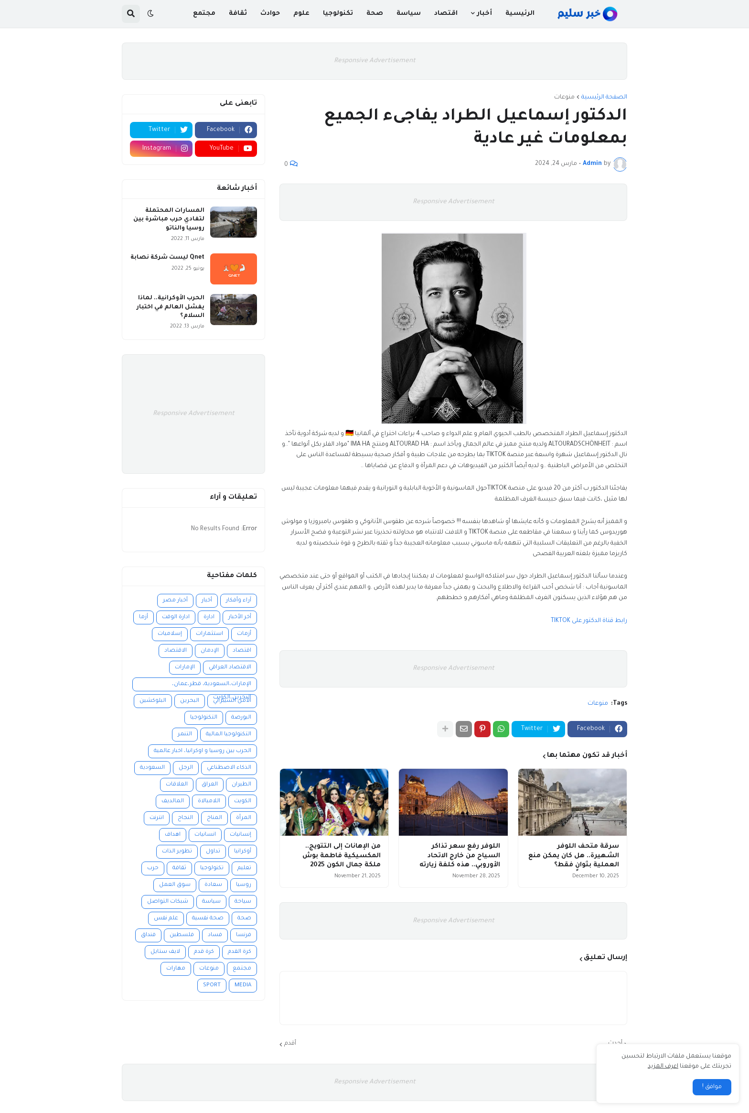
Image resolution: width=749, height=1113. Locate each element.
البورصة (241, 718)
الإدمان (210, 651)
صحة (244, 919)
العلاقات (177, 785)
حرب (153, 868)
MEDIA (243, 985)
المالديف (172, 801)
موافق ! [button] (712, 1087)
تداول (213, 852)
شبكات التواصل (167, 902)
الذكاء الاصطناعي (229, 768)
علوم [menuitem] (301, 13)
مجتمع (242, 969)
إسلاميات (170, 634)
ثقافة (179, 868)
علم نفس (166, 919)
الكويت (242, 801)
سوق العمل (175, 885)
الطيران (241, 785)
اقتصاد (242, 651)
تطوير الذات (177, 852)
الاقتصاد (175, 651)
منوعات (564, 97)
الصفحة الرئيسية (604, 97)
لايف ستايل (165, 952)
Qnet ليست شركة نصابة (167, 257)
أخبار (207, 601)
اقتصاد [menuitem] (446, 13)
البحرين (189, 701)
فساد (215, 935)
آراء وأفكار (238, 601)
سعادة (213, 885)
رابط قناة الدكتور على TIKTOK (589, 621)
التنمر (185, 734)
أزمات (244, 634)
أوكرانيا (242, 852)
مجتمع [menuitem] (204, 13)
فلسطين (182, 935)
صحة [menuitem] (374, 13)
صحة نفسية (208, 919)
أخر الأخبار (239, 617)
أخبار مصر (175, 601)
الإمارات (185, 668)
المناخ (214, 818)
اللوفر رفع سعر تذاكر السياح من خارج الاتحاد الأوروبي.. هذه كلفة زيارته (459, 856)
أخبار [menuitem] (484, 13)
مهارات (175, 969)
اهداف (173, 835)
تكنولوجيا (212, 868)
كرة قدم (204, 952)
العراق (210, 785)
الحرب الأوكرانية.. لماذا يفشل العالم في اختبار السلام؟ (170, 307)
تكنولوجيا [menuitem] (338, 13)
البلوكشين (152, 701)
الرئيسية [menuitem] (520, 13)
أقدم (290, 1043)
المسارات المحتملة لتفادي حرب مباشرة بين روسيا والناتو (168, 219)
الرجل (186, 768)
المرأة (243, 818)
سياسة (211, 902)
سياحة (243, 902)
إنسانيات (240, 835)
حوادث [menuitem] (270, 13)
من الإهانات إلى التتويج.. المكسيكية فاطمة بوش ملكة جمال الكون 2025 (341, 856)
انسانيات (205, 835)
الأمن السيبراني (232, 701)
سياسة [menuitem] (408, 13)
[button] (150, 14)
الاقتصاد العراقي (230, 668)
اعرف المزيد (663, 1066)
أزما (143, 617)
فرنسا (243, 935)
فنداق (148, 935)
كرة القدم (239, 952)
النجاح (185, 818)
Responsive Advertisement (375, 61)
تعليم (244, 868)
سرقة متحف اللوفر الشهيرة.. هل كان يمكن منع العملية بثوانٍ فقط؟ (573, 856)
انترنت (157, 818)
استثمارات (209, 634)
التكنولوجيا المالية (228, 734)
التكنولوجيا (203, 718)
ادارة (208, 617)
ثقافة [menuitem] (238, 13)
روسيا (243, 885)
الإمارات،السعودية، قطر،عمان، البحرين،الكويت (211, 686)
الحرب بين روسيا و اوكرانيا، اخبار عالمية (202, 751)
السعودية (152, 768)
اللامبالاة (209, 801)
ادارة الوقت (176, 617)
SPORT (212, 985)
